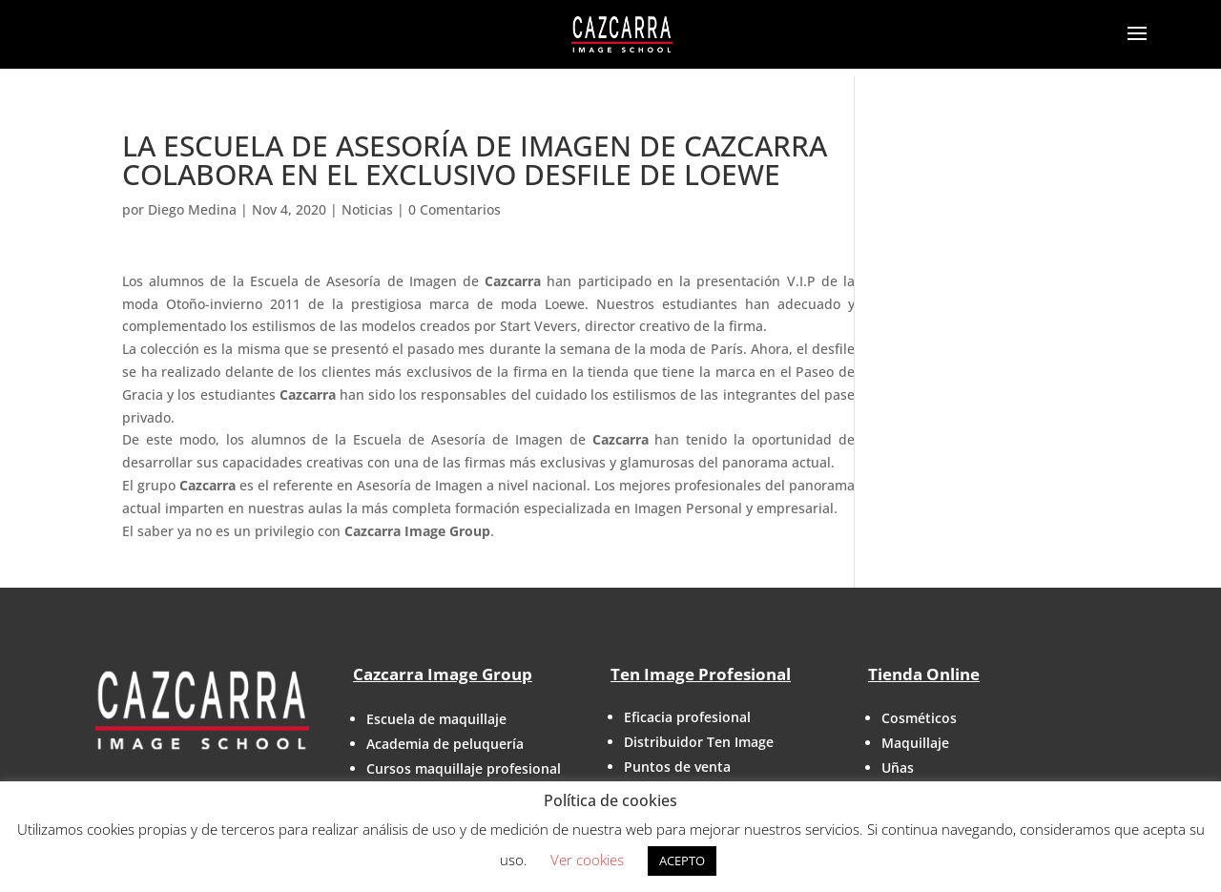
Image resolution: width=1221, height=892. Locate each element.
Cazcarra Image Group (442, 674)
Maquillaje (915, 743)
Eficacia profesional (687, 717)
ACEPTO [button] (682, 860)
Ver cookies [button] (587, 859)
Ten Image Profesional (700, 674)
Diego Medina (192, 209)
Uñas (897, 767)
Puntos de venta (677, 766)
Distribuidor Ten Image (699, 742)
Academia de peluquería (445, 744)
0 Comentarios (454, 209)
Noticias (367, 209)
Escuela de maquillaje (436, 719)
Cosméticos (919, 718)
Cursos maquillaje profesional (463, 768)
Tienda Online (924, 674)
